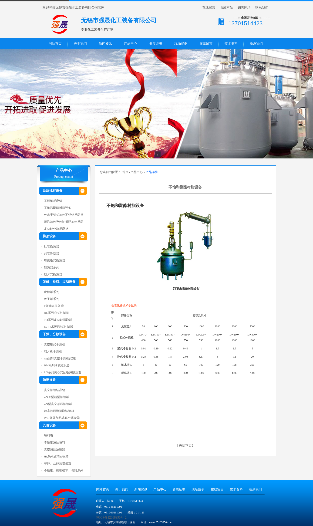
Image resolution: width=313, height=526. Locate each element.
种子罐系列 (51, 299)
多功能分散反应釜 (56, 228)
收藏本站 (226, 7)
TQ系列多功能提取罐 (58, 320)
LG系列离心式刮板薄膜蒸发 (62, 372)
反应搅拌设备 (52, 190)
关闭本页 (185, 445)
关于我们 (80, 43)
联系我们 (261, 7)
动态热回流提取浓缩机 (59, 411)
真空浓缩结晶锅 (54, 390)
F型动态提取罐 (54, 306)
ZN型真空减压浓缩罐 (58, 404)
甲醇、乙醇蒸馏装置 (57, 463)
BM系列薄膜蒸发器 (57, 365)
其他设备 (49, 425)
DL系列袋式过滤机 (56, 313)
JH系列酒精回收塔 (56, 456)
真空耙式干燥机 (54, 344)
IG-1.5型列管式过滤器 (58, 327)
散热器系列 (51, 267)
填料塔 (48, 435)
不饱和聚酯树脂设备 (57, 208)
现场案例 (180, 43)
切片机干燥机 (53, 351)
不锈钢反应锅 (53, 201)
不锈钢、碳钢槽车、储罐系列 (63, 470)
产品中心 (130, 43)
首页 (125, 172)
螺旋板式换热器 (54, 260)
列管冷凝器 (51, 253)
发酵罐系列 (51, 292)
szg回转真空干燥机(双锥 (60, 358)
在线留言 (208, 7)
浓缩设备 (49, 379)
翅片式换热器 (53, 274)
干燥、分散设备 (54, 334)
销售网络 (244, 7)
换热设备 (49, 236)
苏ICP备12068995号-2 (111, 517)
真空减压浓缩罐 (54, 449)
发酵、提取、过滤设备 (59, 281)
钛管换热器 (51, 246)
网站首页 (55, 43)
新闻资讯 (105, 43)
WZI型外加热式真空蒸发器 (62, 418)
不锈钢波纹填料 (54, 442)
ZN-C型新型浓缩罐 (56, 397)
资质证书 (155, 43)
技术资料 (231, 43)
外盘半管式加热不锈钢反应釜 (63, 215)
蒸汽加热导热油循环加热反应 (63, 222)
